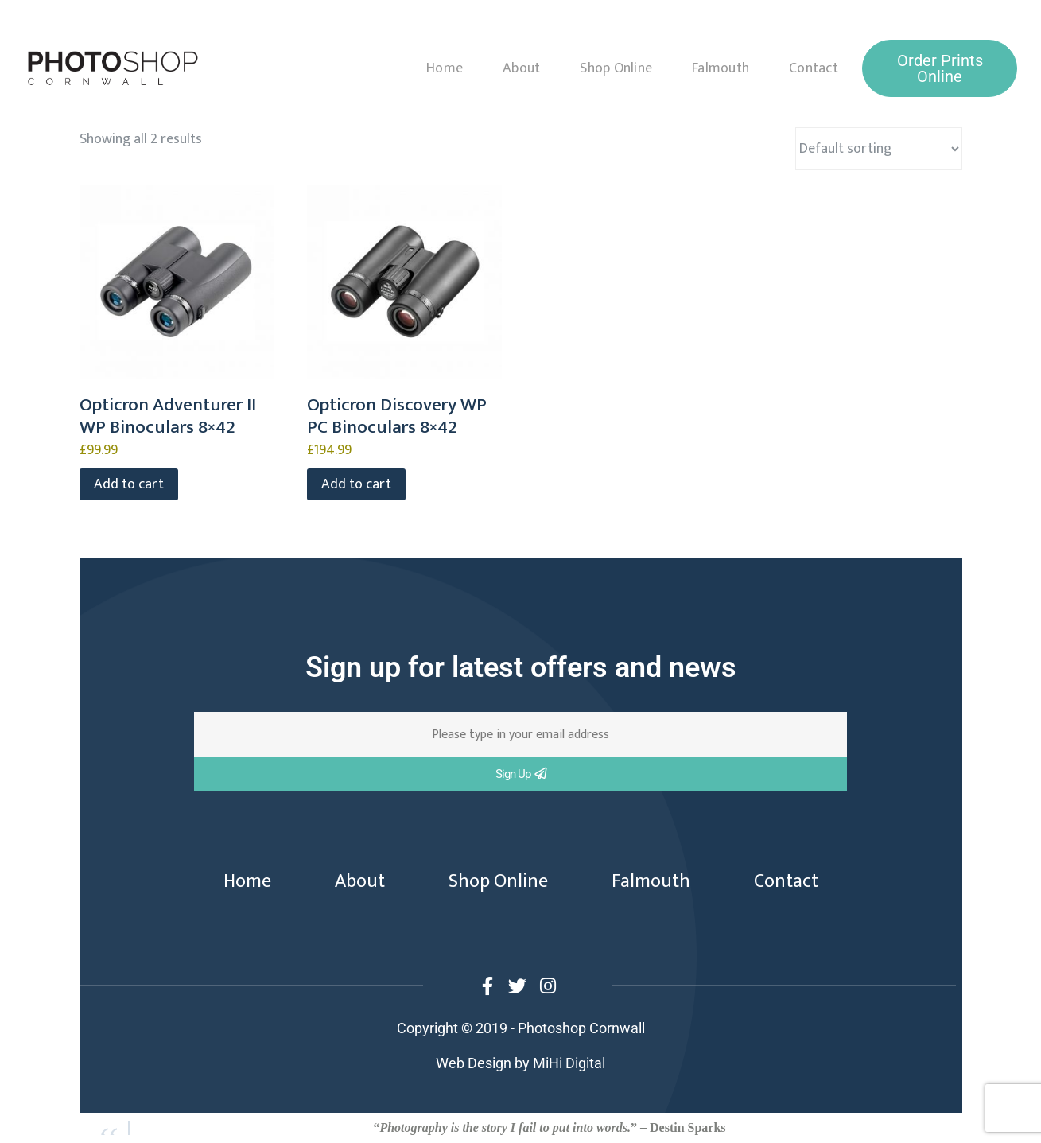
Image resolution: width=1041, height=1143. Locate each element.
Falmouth (720, 68)
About (521, 68)
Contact (813, 68)
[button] (939, 68)
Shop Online (616, 68)
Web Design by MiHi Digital (520, 1063)
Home (444, 68)
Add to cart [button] (129, 484)
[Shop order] (878, 148)
